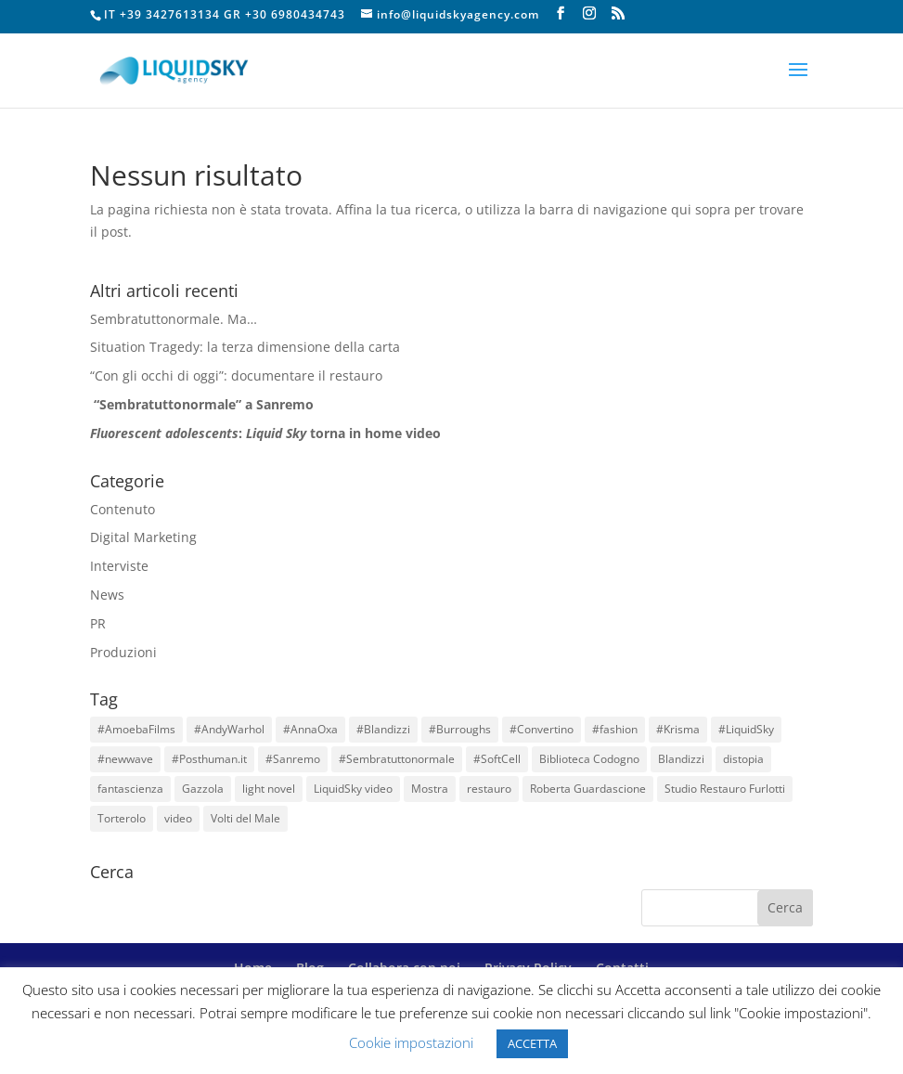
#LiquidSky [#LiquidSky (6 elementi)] (746, 729)
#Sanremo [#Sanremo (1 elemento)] (292, 759)
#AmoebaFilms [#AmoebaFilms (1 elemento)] (136, 729)
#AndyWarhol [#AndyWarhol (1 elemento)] (229, 729)
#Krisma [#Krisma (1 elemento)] (678, 729)
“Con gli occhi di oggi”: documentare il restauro (236, 375)
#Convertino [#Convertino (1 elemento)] (542, 729)
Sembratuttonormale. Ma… (173, 319)
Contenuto (122, 509)
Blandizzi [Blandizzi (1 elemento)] (681, 759)
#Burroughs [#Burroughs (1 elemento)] (460, 729)
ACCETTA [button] (532, 1043)
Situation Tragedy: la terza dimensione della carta (245, 347)
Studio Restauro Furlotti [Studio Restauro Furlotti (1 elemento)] (724, 788)
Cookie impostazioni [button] (411, 1042)
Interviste (119, 566)
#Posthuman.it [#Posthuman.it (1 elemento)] (209, 759)
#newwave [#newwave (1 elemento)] (125, 759)
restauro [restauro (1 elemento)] (489, 788)
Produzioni (123, 652)
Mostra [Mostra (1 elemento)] (429, 788)
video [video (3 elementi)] (178, 818)
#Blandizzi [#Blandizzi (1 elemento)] (383, 729)
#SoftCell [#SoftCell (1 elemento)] (497, 759)
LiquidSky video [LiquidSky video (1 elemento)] (353, 788)
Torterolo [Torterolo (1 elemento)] (121, 818)
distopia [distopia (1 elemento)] (743, 759)
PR (98, 623)
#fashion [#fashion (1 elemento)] (615, 729)
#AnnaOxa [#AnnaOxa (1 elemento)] (310, 729)
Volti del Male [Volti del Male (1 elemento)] (245, 818)
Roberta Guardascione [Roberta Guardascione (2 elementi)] (588, 788)
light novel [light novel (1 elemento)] (268, 788)
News (107, 594)
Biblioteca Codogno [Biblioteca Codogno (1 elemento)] (589, 759)
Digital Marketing (143, 537)
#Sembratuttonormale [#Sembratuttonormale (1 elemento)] (397, 759)
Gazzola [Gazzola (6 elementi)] (203, 788)
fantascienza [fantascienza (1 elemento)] (130, 788)
